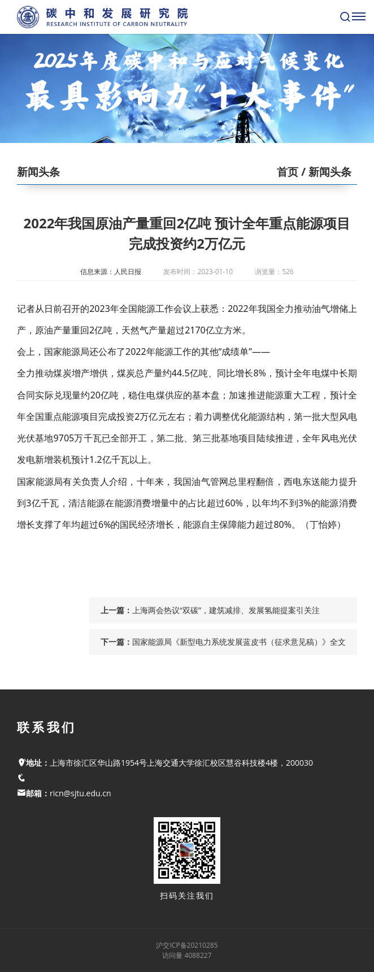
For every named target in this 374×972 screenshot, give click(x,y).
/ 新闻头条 (324, 171)
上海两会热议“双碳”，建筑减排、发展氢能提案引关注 (226, 610)
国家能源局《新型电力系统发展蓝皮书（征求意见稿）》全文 (239, 641)
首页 (287, 171)
